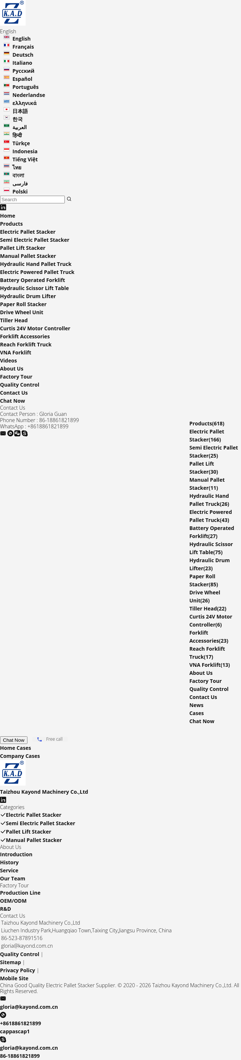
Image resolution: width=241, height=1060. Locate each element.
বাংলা (18, 175)
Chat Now (12, 400)
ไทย (16, 167)
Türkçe (21, 143)
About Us (11, 368)
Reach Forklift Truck (26, 344)
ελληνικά (24, 102)
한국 (17, 119)
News (196, 705)
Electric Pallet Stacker (28, 231)
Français (23, 46)
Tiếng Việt (25, 159)
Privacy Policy (17, 970)
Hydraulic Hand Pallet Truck (35, 263)
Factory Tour (16, 376)
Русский (23, 70)
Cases (196, 713)
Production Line (20, 892)
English (21, 38)
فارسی (20, 183)
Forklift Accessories (25, 336)
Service (9, 870)
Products (11, 223)
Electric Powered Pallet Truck (37, 271)
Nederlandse (28, 94)
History (9, 862)
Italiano (22, 62)
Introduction (16, 854)
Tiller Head (14, 320)
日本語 (20, 111)
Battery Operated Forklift (32, 280)
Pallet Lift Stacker (22, 247)
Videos (8, 360)
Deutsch (22, 54)
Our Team (12, 878)
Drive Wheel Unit (21, 312)
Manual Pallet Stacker (28, 255)
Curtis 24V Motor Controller (35, 328)
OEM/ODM (13, 900)
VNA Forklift (15, 352)
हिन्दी (17, 135)
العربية (19, 127)
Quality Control (19, 384)
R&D (5, 908)
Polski (20, 191)
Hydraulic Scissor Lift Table (34, 288)
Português (25, 86)
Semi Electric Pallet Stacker (34, 239)
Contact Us (14, 392)
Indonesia (25, 151)
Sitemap (10, 962)
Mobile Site (14, 978)
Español (22, 78)
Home (7, 215)
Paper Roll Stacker (23, 304)
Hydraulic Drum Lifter (28, 296)
